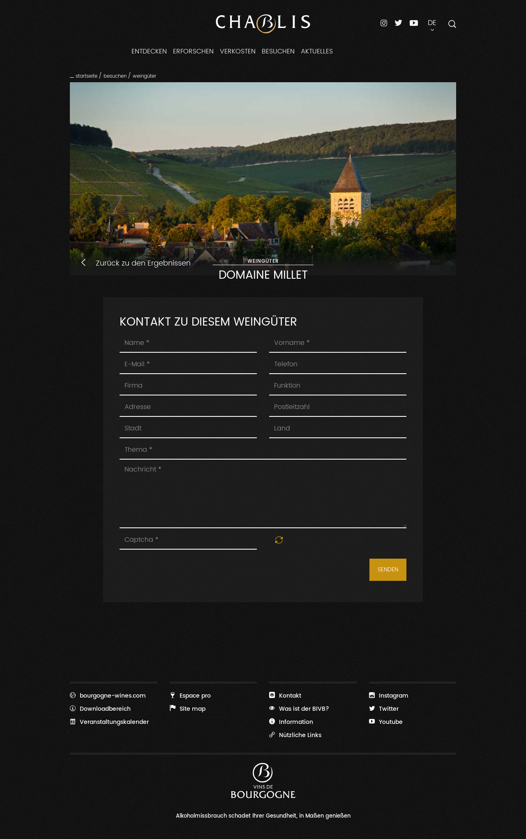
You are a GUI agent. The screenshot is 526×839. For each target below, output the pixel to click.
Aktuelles (317, 51)
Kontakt (285, 695)
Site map (187, 708)
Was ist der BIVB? (299, 708)
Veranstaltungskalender (109, 722)
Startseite (86, 76)
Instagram (388, 695)
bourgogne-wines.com (108, 695)
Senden (388, 570)
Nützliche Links (295, 735)
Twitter (384, 708)
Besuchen (278, 51)
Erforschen (193, 51)
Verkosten (238, 51)
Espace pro (190, 695)
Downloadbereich (100, 708)
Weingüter (144, 76)
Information (291, 722)
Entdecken (149, 51)
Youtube (386, 722)
